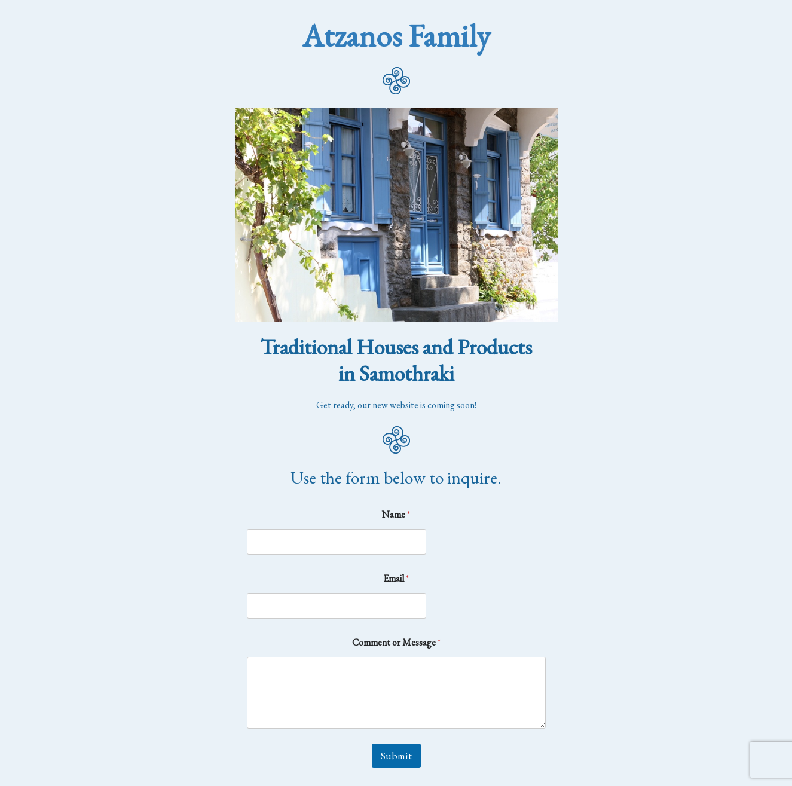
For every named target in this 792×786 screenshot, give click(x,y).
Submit (396, 755)
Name (396, 514)
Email (396, 578)
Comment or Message (396, 642)
